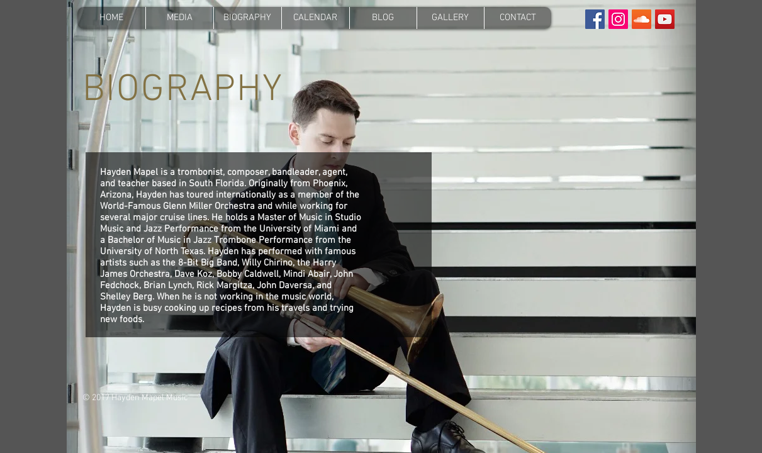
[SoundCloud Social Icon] (641, 19)
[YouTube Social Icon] (665, 19)
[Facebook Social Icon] (595, 19)
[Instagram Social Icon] (618, 19)
